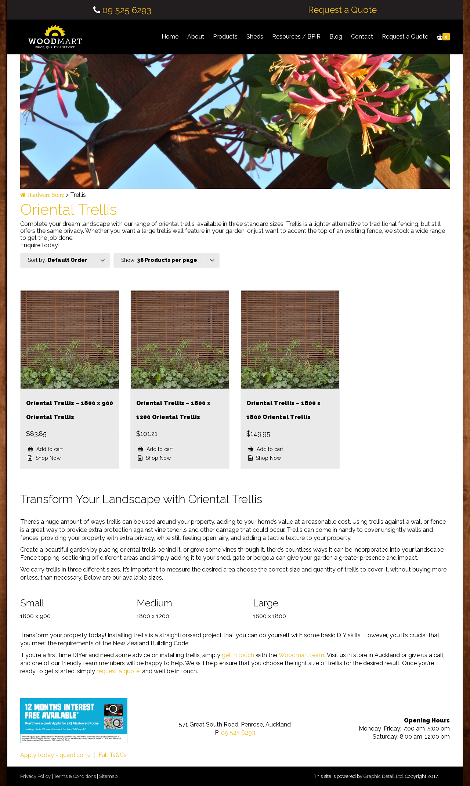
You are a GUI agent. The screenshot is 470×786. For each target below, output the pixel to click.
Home (170, 36)
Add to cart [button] (49, 449)
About (195, 36)
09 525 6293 (126, 10)
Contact (362, 36)
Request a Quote (342, 10)
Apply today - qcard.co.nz (55, 754)
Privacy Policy (35, 776)
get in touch (238, 655)
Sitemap (108, 776)
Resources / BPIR (296, 36)
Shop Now (47, 458)
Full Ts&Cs (112, 754)
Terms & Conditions (75, 776)
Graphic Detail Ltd (383, 776)
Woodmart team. (302, 655)
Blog (335, 36)
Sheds (254, 36)
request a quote (118, 671)
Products (225, 36)
